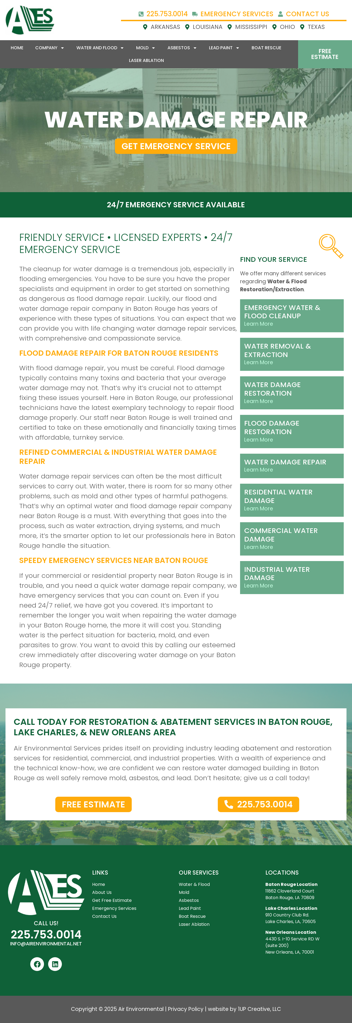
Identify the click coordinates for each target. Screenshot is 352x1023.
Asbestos (182, 48)
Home (17, 48)
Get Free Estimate (112, 900)
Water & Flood (194, 884)
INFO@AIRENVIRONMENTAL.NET (46, 943)
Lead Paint (224, 48)
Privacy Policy (186, 1009)
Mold (146, 48)
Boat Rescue (266, 48)
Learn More (258, 324)
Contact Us (104, 916)
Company (50, 48)
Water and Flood (100, 48)
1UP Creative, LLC (259, 1009)
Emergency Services (114, 908)
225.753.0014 (46, 934)
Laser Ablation (146, 60)
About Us (102, 892)
